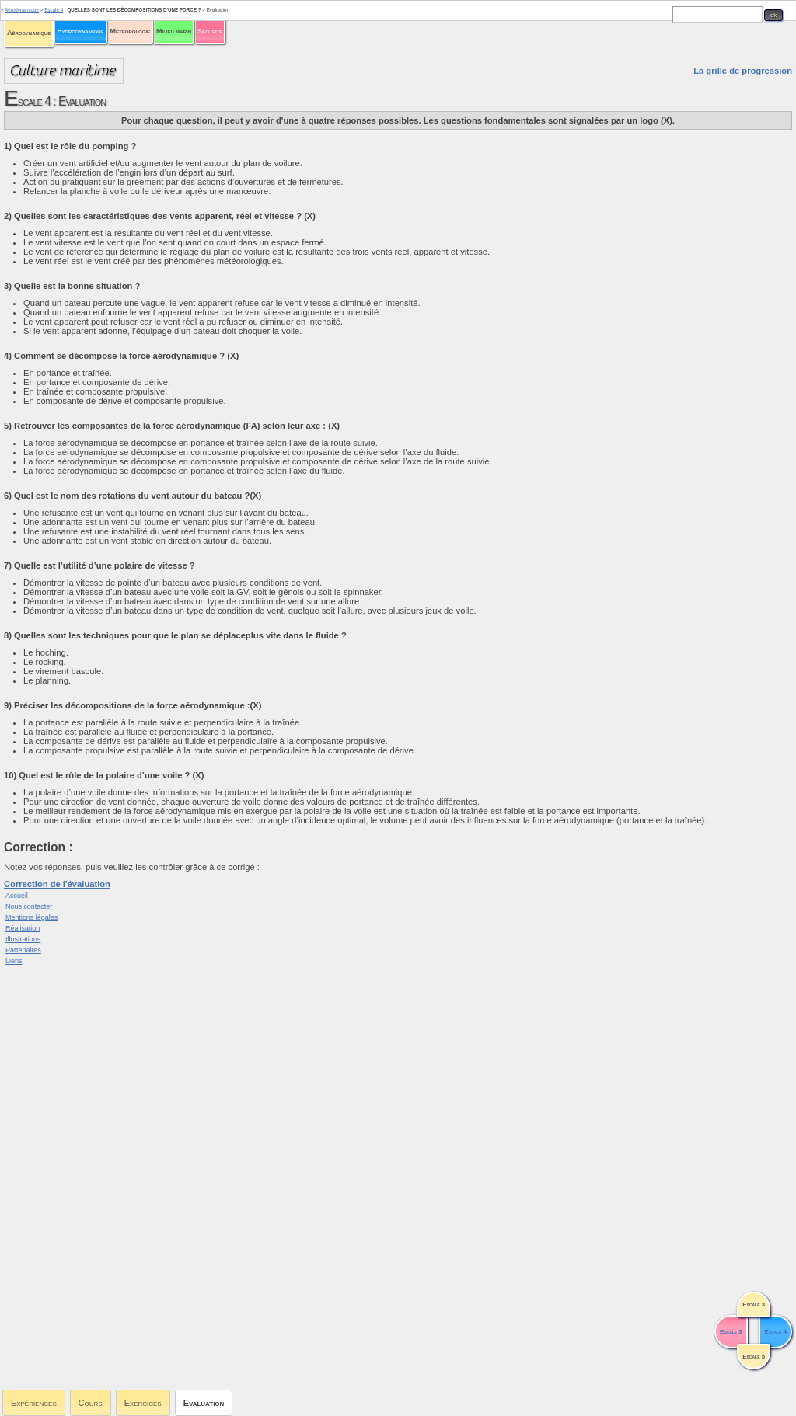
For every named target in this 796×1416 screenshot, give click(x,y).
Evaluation (204, 1402)
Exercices (143, 1402)
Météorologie (130, 31)
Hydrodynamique (80, 31)
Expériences (34, 1402)
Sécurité (209, 31)
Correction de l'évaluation (57, 884)
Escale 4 (53, 9)
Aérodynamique (29, 33)
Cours (91, 1402)
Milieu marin (173, 31)
